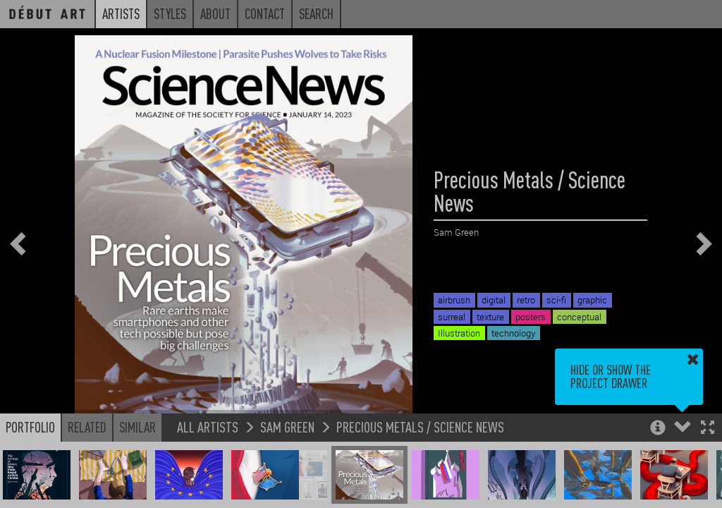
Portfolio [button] (30, 427)
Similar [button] (137, 427)
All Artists (207, 426)
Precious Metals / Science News (420, 426)
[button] (707, 428)
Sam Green (287, 426)
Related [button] (87, 427)
